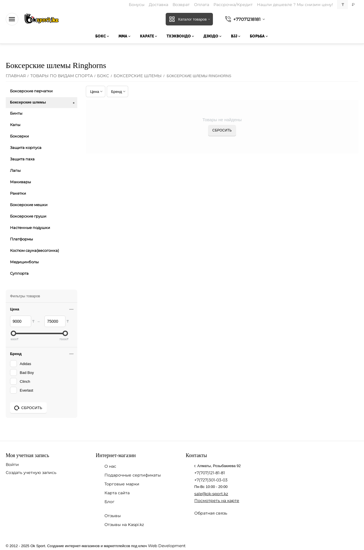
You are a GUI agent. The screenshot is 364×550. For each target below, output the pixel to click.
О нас (110, 466)
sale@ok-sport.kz (211, 493)
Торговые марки (121, 484)
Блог (109, 501)
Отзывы (112, 515)
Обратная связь (210, 513)
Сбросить (222, 130)
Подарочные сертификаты (132, 475)
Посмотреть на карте (216, 500)
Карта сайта (117, 492)
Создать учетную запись (31, 472)
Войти (12, 464)
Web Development (167, 545)
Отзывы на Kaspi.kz (124, 524)
